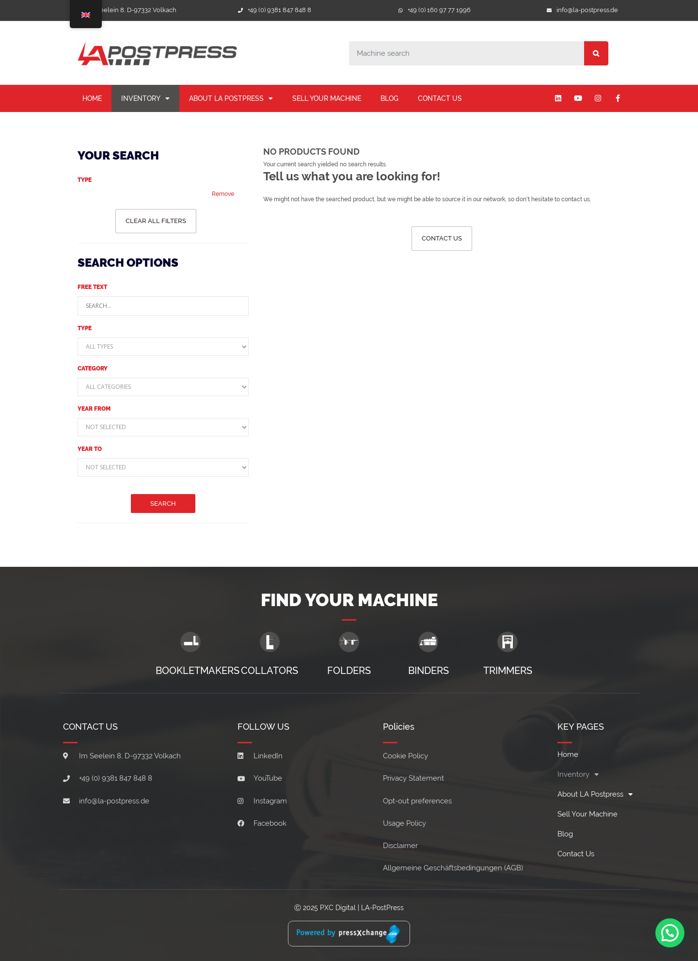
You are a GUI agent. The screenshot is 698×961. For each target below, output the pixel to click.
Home (92, 98)
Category (93, 368)
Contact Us (440, 98)
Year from (94, 408)
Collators (269, 670)
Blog (389, 98)
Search (163, 503)
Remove (223, 194)
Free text (92, 287)
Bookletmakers (197, 670)
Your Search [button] (118, 155)
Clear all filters (156, 220)
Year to (90, 449)
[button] (670, 932)
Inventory (145, 98)
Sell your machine (326, 98)
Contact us (442, 238)
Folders (349, 670)
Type (85, 179)
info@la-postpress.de (587, 10)
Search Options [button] (128, 263)
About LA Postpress (231, 98)
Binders (428, 670)
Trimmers (507, 670)
